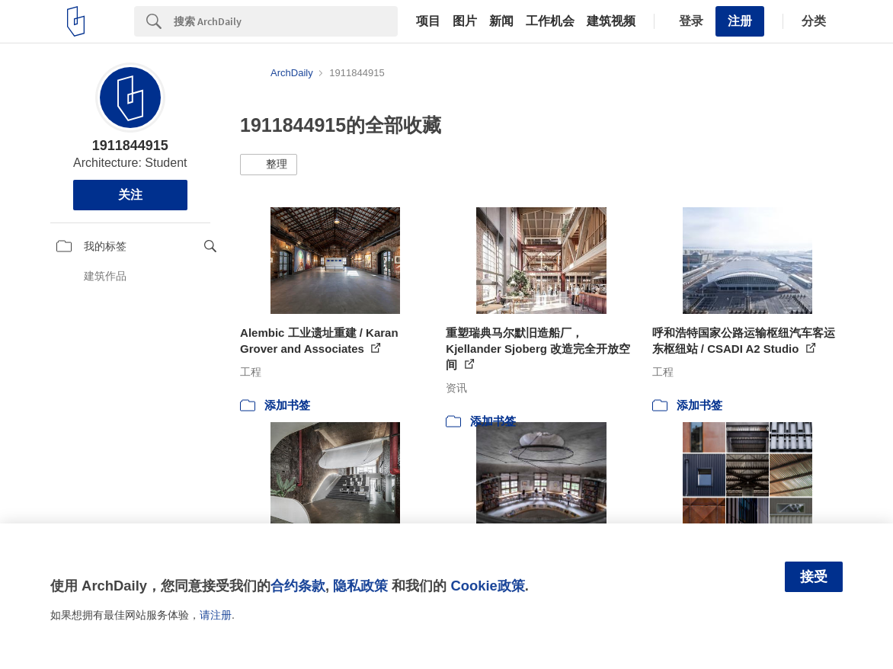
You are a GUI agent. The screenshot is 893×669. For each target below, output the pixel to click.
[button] (268, 164)
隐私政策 (360, 586)
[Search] (286, 21)
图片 (465, 21)
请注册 (216, 615)
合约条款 (297, 586)
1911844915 (130, 145)
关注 (130, 194)
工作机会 (550, 21)
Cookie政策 (487, 586)
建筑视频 (611, 21)
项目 (428, 21)
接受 (813, 576)
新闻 (501, 21)
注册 (740, 20)
